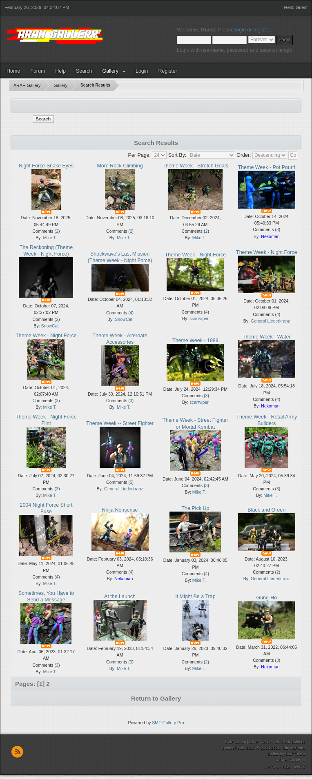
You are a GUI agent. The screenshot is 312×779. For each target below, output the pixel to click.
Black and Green (266, 510)
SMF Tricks (295, 754)
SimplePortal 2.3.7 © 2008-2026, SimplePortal (263, 748)
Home (13, 71)
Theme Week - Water (267, 337)
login (240, 30)
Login (142, 71)
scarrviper (199, 318)
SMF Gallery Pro (168, 722)
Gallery (110, 71)
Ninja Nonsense (120, 510)
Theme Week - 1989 (195, 340)
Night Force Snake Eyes (46, 166)
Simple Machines (289, 741)
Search (84, 71)
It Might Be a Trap (195, 596)
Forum (37, 71)
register (261, 30)
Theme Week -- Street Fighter (120, 423)
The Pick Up (195, 508)
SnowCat (50, 325)
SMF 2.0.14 (235, 741)
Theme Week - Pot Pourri (266, 167)
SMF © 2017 (260, 741)
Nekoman (270, 236)
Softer (273, 754)
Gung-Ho (266, 598)
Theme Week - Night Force (195, 255)
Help (60, 71)
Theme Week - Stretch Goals (195, 166)
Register (167, 71)
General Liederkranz (270, 320)
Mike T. (49, 237)
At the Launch (120, 596)
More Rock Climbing (120, 166)
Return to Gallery (156, 698)
